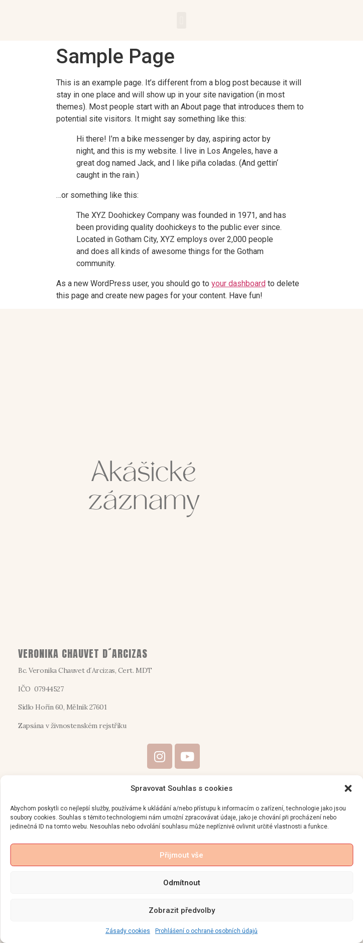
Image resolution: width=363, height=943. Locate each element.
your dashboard (238, 283)
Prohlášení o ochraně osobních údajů (206, 930)
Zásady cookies (127, 930)
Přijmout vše (181, 855)
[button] (348, 788)
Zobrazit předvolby (182, 910)
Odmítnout (181, 882)
